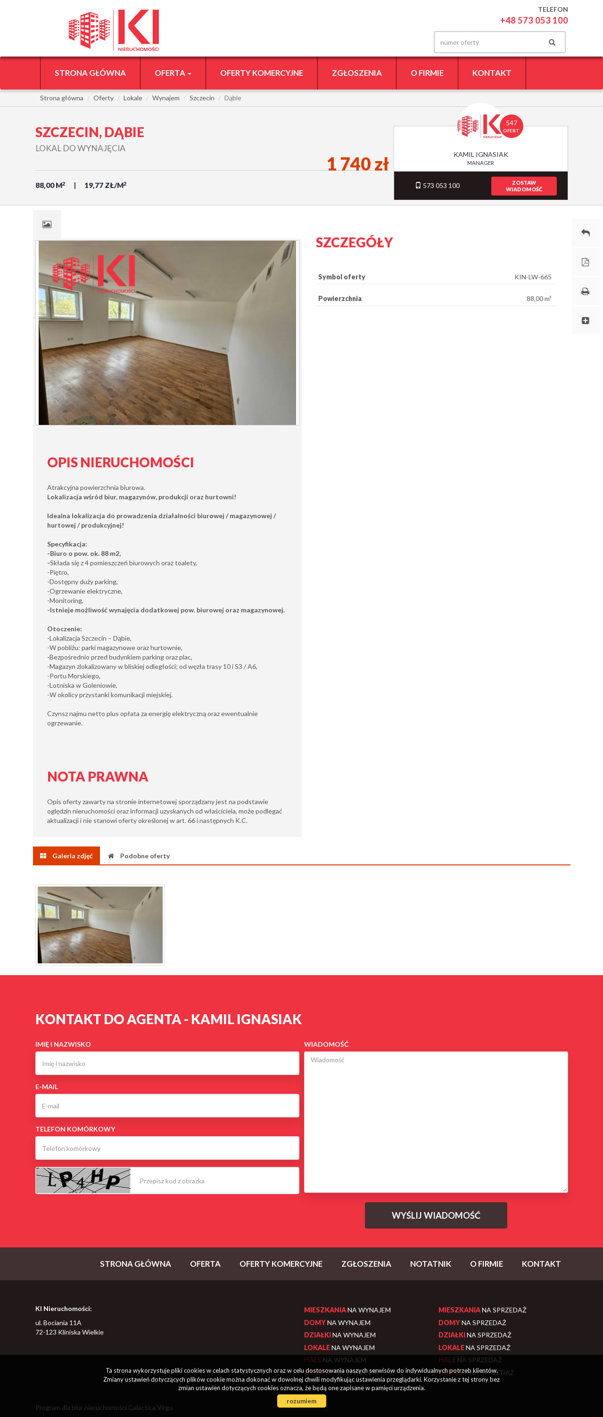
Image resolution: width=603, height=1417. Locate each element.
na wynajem (347, 1310)
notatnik (430, 1264)
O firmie (427, 73)
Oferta (205, 1264)
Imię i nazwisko (63, 1044)
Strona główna (90, 73)
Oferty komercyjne (261, 73)
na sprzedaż (482, 1310)
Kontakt (492, 73)
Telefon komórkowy (75, 1129)
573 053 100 (437, 185)
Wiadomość (326, 1044)
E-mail (46, 1087)
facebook (408, 42)
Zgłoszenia (357, 73)
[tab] (47, 224)
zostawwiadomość (524, 185)
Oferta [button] (173, 73)
